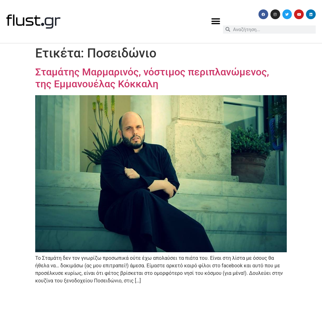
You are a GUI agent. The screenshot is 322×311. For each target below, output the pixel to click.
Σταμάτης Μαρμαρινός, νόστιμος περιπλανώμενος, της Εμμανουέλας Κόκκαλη (152, 78)
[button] (216, 21)
